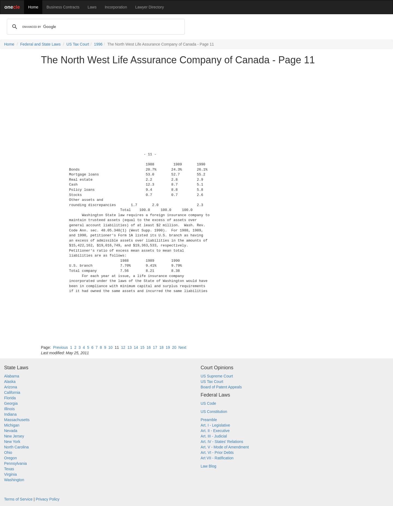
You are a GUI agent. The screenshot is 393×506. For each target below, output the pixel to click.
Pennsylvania (15, 463)
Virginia (10, 474)
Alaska (10, 381)
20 (174, 347)
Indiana (10, 414)
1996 (98, 44)
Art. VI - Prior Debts (217, 452)
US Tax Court (78, 44)
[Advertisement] (196, 107)
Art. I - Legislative (215, 425)
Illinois (9, 409)
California (12, 392)
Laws (92, 7)
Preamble (209, 420)
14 (136, 347)
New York (12, 441)
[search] (95, 26)
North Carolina (16, 447)
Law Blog (208, 466)
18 (161, 347)
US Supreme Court (217, 376)
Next (182, 347)
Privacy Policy (47, 499)
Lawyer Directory (149, 7)
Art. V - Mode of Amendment (225, 447)
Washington (14, 480)
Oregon (10, 458)
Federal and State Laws (40, 44)
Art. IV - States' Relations (222, 441)
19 (168, 347)
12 (123, 347)
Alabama (11, 376)
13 (129, 347)
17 (155, 347)
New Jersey (14, 436)
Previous (60, 347)
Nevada (10, 430)
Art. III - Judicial (214, 436)
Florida (10, 398)
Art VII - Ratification (217, 458)
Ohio (8, 452)
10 (110, 347)
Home (33, 7)
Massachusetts (16, 420)
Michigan (11, 425)
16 (149, 347)
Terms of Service (18, 499)
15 (142, 347)
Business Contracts (62, 7)
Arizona (10, 387)
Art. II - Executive (215, 430)
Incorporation (116, 7)
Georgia (11, 403)
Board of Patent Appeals (221, 387)
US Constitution (214, 411)
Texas (9, 469)
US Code (208, 403)
